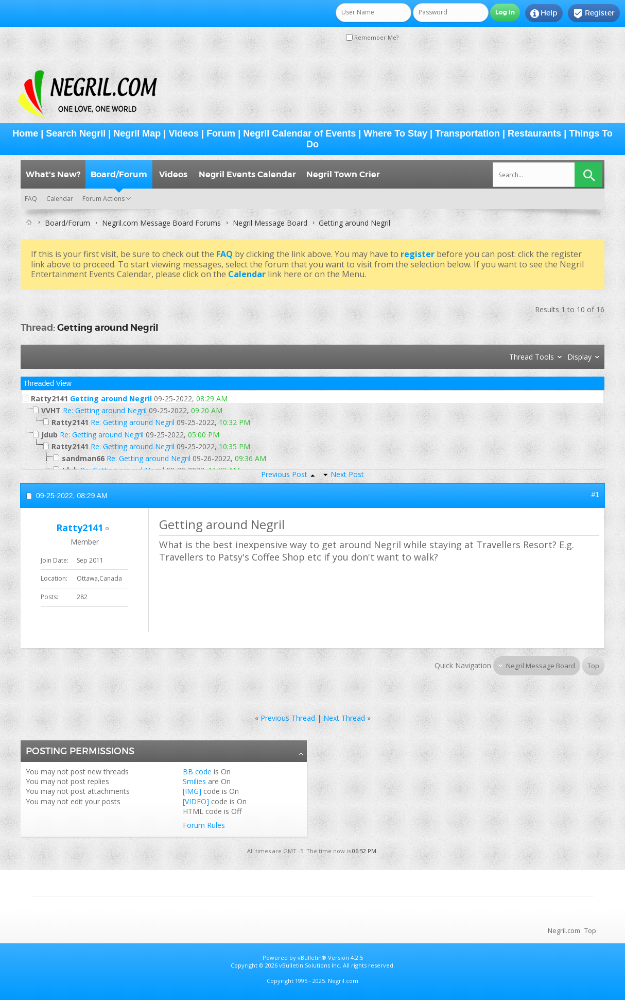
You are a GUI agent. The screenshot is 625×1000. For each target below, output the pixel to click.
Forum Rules (204, 825)
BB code (197, 771)
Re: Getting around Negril (105, 410)
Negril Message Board (270, 223)
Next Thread (344, 718)
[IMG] (192, 791)
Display (579, 357)
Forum (220, 133)
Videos (183, 133)
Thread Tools (531, 357)
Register (594, 13)
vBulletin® (312, 957)
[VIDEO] (196, 801)
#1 (595, 494)
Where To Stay (395, 133)
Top (593, 665)
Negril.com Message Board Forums (161, 223)
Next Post (347, 474)
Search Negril (76, 133)
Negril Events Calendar (247, 174)
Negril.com (564, 930)
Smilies (194, 781)
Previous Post (284, 474)
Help (544, 13)
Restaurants (534, 133)
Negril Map (137, 133)
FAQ (31, 198)
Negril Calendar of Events (299, 133)
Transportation (467, 133)
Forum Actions (103, 198)
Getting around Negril (108, 327)
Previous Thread (288, 718)
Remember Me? (372, 37)
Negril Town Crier (343, 174)
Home (25, 133)
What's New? (53, 174)
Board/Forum (119, 174)
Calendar (59, 198)
